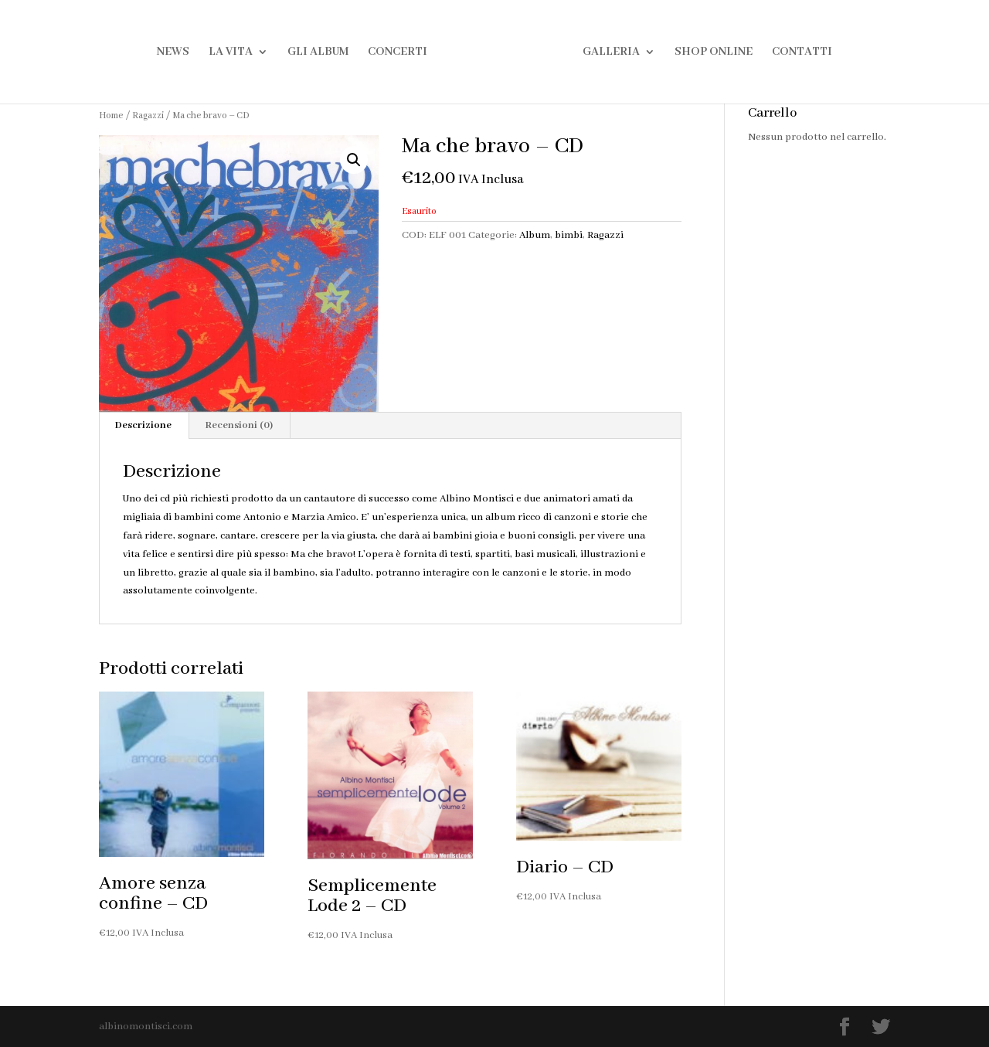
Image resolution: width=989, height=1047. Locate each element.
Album (534, 235)
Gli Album (317, 52)
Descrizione (143, 425)
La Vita (231, 52)
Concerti (397, 52)
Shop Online (714, 52)
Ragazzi (148, 115)
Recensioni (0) (239, 425)
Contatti (802, 52)
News (173, 52)
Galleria (611, 52)
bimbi (569, 235)
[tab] (143, 426)
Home (111, 115)
